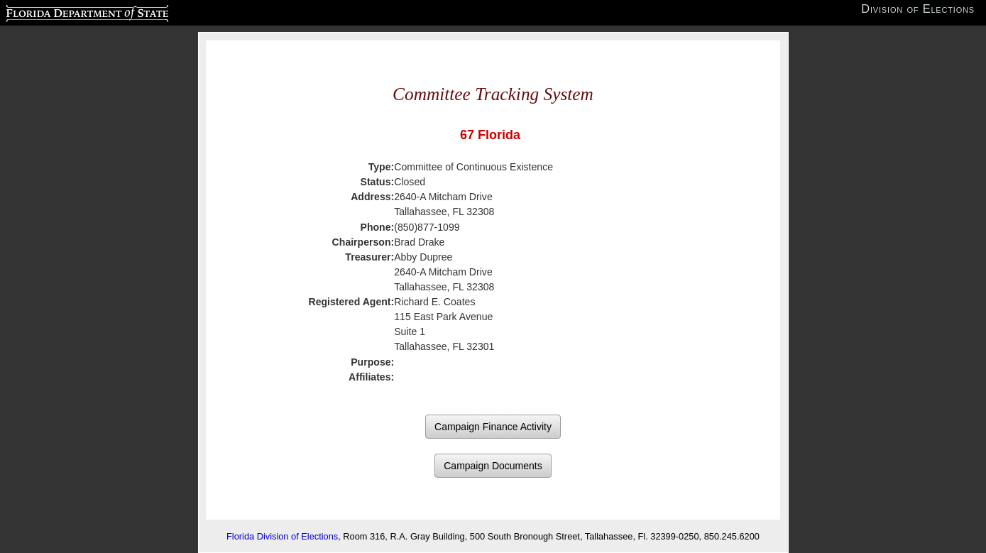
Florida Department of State (59, 11)
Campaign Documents (493, 465)
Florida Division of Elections (282, 536)
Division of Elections (918, 9)
